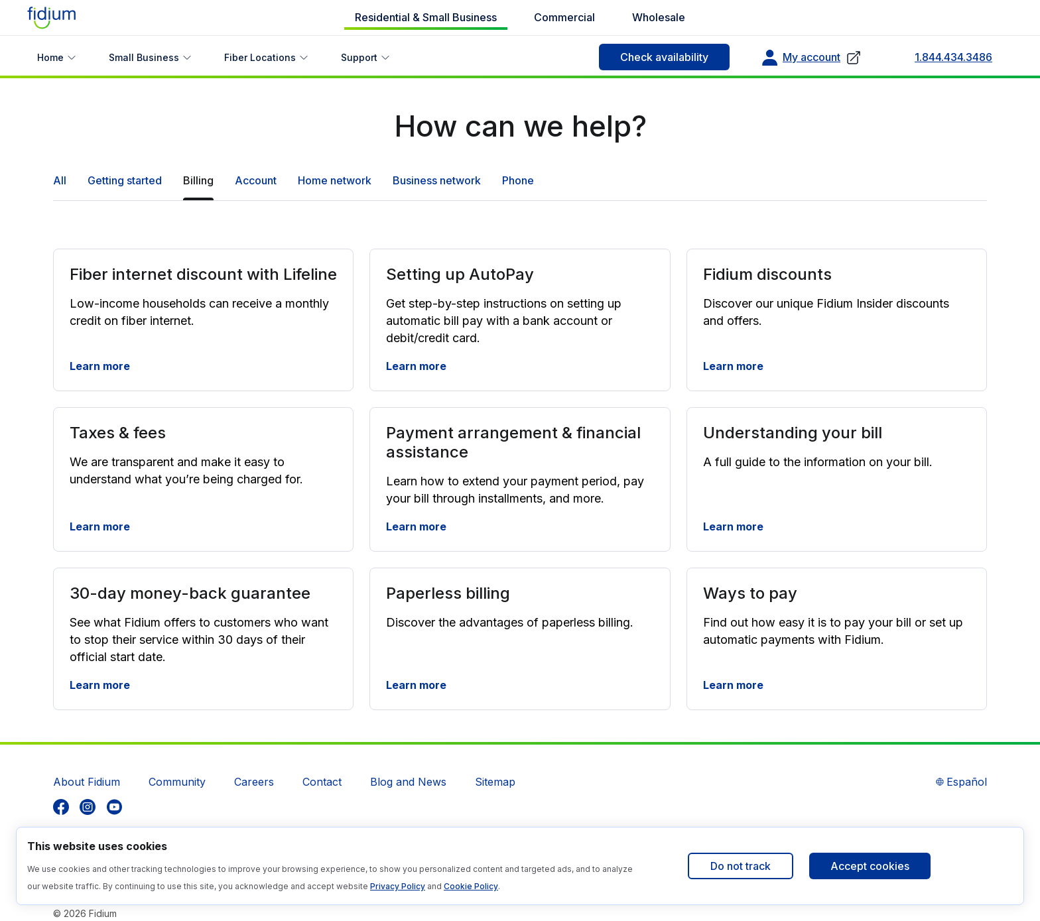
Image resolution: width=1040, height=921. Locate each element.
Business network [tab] (437, 180)
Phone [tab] (518, 180)
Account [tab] (256, 180)
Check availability (664, 57)
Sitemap (495, 781)
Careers (254, 781)
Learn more (100, 366)
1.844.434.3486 (953, 57)
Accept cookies (869, 866)
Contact (322, 781)
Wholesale (658, 17)
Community (177, 781)
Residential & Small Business (426, 17)
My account (811, 58)
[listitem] (61, 807)
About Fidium (86, 781)
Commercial (564, 17)
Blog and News (408, 781)
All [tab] (59, 180)
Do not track (740, 866)
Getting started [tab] (125, 180)
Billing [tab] (198, 180)
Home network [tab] (334, 180)
